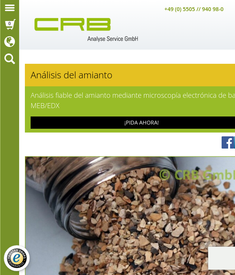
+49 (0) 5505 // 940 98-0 (194, 9)
